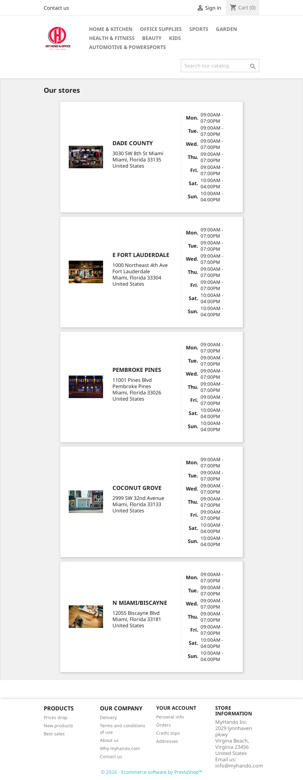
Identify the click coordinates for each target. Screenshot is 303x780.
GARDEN (226, 29)
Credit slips (168, 733)
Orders (163, 725)
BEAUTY (151, 38)
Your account (176, 707)
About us (109, 740)
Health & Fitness (112, 38)
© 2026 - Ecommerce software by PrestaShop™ (151, 772)
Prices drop (55, 717)
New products (58, 725)
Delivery (108, 717)
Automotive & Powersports (127, 47)
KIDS (175, 38)
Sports (198, 29)
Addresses (167, 741)
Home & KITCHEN (110, 29)
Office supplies (161, 29)
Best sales (54, 734)
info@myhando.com (239, 765)
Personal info (170, 717)
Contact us (56, 7)
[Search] (220, 65)
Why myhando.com (120, 748)
